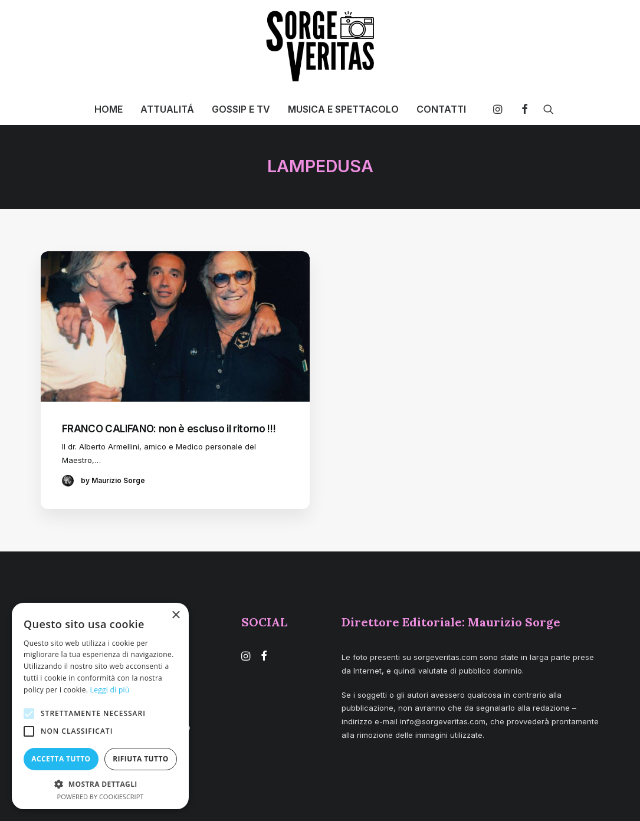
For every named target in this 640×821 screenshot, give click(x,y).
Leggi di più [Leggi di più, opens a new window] (110, 690)
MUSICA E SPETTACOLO (343, 109)
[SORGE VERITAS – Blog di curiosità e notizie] (320, 46)
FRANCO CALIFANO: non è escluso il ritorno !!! (169, 429)
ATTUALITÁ (167, 109)
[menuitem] (108, 109)
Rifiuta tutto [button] (141, 759)
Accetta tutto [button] (60, 759)
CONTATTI (441, 109)
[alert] (100, 706)
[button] (500, 109)
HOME (108, 109)
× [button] (175, 615)
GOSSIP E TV (241, 109)
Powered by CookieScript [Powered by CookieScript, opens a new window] (100, 796)
